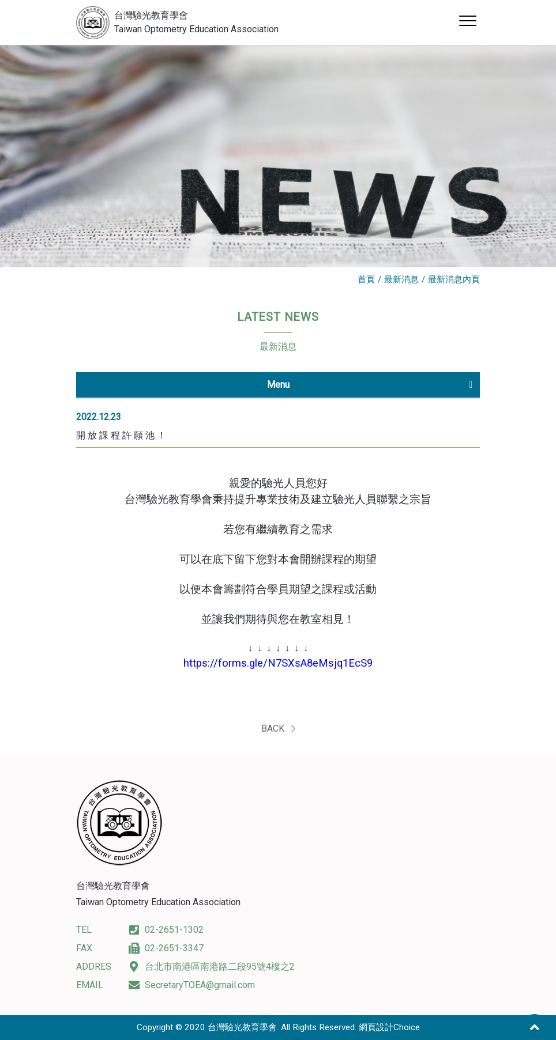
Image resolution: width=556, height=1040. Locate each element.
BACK (278, 733)
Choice (406, 1027)
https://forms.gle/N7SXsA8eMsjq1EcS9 (278, 663)
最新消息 (401, 279)
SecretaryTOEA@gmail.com (191, 985)
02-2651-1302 (166, 929)
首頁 (366, 279)
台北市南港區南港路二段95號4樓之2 (211, 966)
